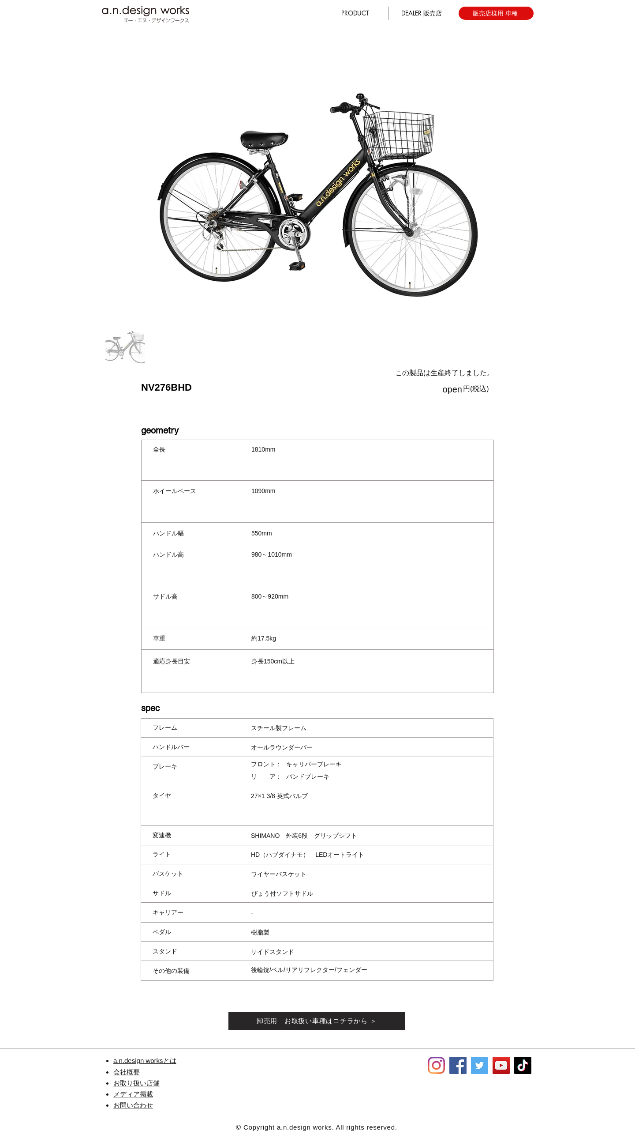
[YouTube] (501, 1065)
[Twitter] (479, 1065)
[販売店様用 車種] (496, 13)
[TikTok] (522, 1065)
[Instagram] (436, 1065)
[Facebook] (458, 1065)
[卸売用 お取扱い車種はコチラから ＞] (316, 1021)
